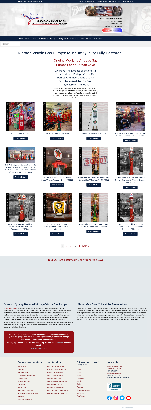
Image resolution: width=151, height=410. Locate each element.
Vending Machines (24, 381)
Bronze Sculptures (86, 39)
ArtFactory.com (11, 308)
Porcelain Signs (23, 372)
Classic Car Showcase (55, 372)
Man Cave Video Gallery (55, 366)
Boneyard (21, 396)
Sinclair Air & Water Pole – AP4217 (57, 133)
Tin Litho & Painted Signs (26, 375)
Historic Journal (114, 1)
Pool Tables (81, 396)
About (79, 1)
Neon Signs (22, 369)
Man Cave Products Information (58, 390)
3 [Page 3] (70, 246)
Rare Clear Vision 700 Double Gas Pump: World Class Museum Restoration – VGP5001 (20, 226)
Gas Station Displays (25, 399)
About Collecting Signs (55, 375)
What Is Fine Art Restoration (57, 381)
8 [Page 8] (79, 246)
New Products (89, 1)
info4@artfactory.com (114, 373)
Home (21, 39)
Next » (85, 246)
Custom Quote (128, 1)
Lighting (52, 39)
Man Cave (97, 39)
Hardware (42, 39)
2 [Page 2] (66, 246)
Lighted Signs (22, 378)
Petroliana (21, 384)
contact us (59, 343)
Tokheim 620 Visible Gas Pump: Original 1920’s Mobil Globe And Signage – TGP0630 (130, 226)
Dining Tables (63, 39)
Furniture (73, 39)
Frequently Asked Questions (57, 393)
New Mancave (102, 1)
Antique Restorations (54, 384)
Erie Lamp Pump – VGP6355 (20, 133)
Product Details (20, 138)
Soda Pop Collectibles (25, 390)
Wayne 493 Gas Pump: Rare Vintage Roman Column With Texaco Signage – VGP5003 (130, 179)
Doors (27, 39)
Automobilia (22, 387)
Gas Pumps (22, 366)
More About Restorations (55, 387)
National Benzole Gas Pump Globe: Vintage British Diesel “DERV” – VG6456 (57, 226)
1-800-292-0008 (39, 349)
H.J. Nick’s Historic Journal (56, 369)
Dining (79, 384)
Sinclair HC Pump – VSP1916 (94, 133)
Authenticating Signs (54, 378)
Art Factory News (112, 30)
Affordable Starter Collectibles (28, 393)
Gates (34, 39)
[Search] (10, 44)
